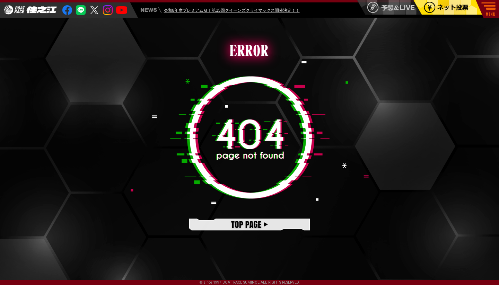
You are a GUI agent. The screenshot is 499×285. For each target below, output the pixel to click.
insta (108, 10)
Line (81, 10)
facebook (67, 10)
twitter (94, 10)
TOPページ (249, 225)
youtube (121, 10)
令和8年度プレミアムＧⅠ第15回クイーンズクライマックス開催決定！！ (232, 11)
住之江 (30, 10)
